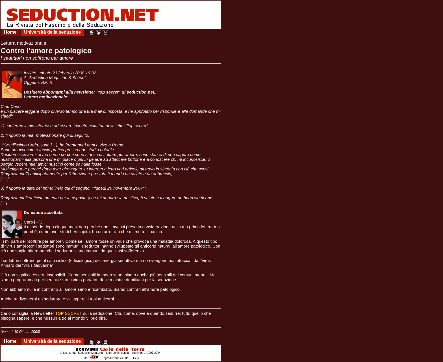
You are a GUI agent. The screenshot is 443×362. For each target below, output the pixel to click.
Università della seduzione (52, 32)
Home (10, 32)
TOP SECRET (68, 313)
